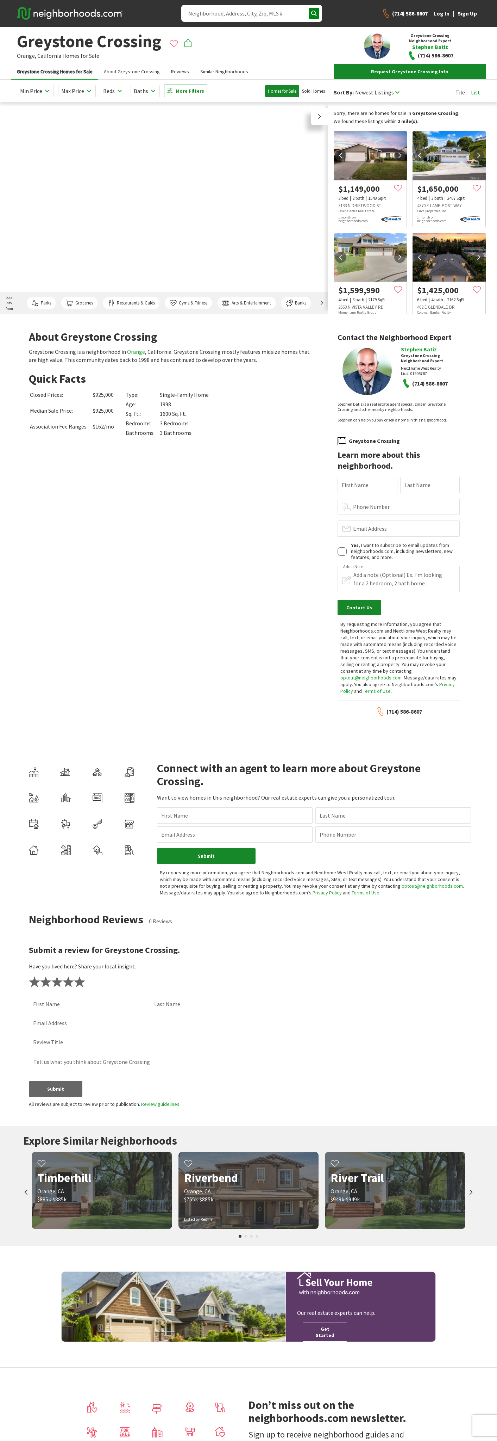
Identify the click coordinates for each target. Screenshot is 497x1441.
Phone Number (371, 507)
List (475, 92)
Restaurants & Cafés (131, 303)
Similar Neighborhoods (224, 71)
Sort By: (344, 92)
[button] (319, 116)
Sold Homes (313, 91)
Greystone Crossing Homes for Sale (55, 71)
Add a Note (353, 567)
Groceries (79, 303)
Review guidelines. (161, 1104)
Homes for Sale (282, 91)
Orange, (26, 55)
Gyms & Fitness (188, 303)
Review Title (48, 1042)
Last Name (417, 485)
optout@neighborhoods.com (371, 678)
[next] (399, 155)
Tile (460, 92)
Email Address (370, 528)
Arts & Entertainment (246, 303)
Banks (296, 303)
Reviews (180, 71)
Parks (41, 303)
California (49, 55)
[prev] (340, 155)
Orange (136, 351)
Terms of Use (377, 691)
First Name (355, 485)
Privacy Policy (327, 892)
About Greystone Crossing (132, 71)
